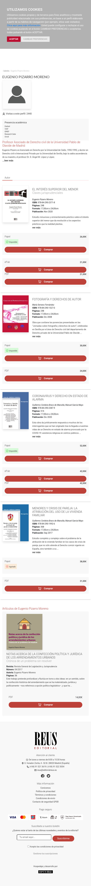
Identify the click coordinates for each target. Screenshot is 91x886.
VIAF (6, 129)
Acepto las (47, 846)
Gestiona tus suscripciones (45, 853)
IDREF (7, 132)
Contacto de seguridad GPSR (46, 802)
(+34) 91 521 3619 (36, 766)
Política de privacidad (45, 791)
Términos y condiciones (45, 795)
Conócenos (45, 788)
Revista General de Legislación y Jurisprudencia (35, 666)
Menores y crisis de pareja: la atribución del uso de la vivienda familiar (57, 512)
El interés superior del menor (55, 189)
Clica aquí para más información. (24, 25)
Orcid (7, 137)
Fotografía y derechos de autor (56, 299)
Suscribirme (63, 838)
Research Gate (10, 134)
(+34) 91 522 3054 (56, 766)
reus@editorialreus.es (45, 770)
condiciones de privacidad (51, 846)
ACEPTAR (13, 39)
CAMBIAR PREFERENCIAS (35, 39)
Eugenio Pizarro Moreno (25, 672)
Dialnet (7, 126)
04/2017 (18, 669)
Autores (6, 71)
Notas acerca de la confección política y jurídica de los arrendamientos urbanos (44, 655)
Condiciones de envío (45, 798)
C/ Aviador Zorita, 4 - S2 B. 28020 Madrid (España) (46, 763)
